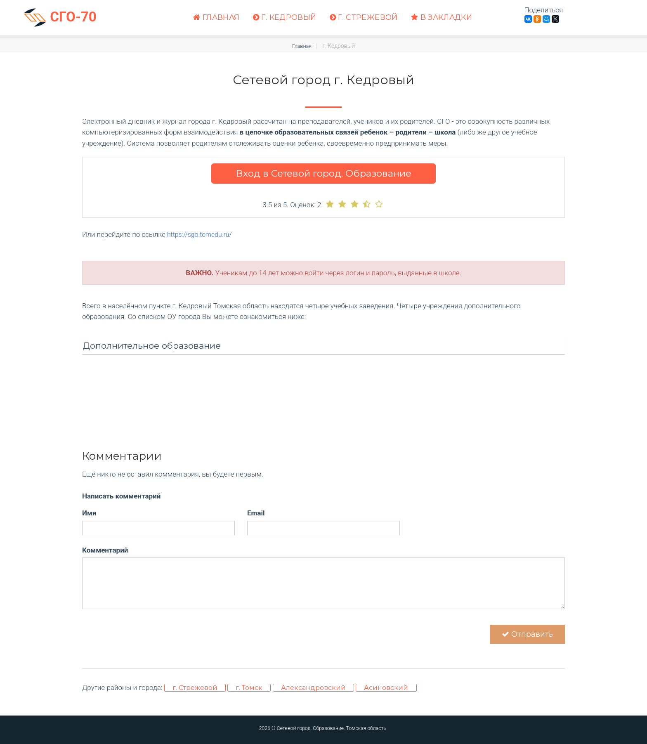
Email (255, 513)
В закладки (441, 17)
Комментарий (105, 550)
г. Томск (249, 693)
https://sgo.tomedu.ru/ (201, 234)
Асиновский (386, 693)
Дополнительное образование (152, 345)
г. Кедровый (284, 17)
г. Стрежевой (364, 17)
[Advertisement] (323, 424)
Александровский (313, 693)
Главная (216, 17)
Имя (89, 513)
